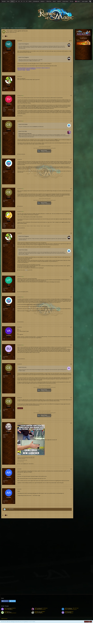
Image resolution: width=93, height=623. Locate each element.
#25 (71, 159)
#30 (71, 296)
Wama (66, 608)
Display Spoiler (20, 408)
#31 (71, 327)
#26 (71, 188)
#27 (71, 211)
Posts (4, 53)
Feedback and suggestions (8, 609)
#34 (71, 397)
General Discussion (20, 509)
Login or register (85, 1)
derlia (5, 612)
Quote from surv (22, 367)
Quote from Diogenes (23, 44)
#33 (71, 364)
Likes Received (5, 52)
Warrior (5, 608)
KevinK (36, 612)
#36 (71, 469)
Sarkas (7, 508)
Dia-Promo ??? (7, 611)
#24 (71, 121)
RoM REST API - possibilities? (40, 611)
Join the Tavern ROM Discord (44, 146)
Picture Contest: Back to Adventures (41, 608)
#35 (71, 423)
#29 (71, 276)
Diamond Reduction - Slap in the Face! (71, 608)
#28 (71, 233)
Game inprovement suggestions (10, 608)
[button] (37, 1)
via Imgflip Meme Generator (51, 439)
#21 (71, 40)
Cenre (8, 32)
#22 (71, 76)
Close (90, 621)
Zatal (65, 612)
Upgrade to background (69, 611)
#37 (71, 489)
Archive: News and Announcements (40, 609)
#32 (71, 345)
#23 (71, 95)
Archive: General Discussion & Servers (34, 509)
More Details (87, 621)
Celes (35, 608)
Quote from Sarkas (22, 250)
